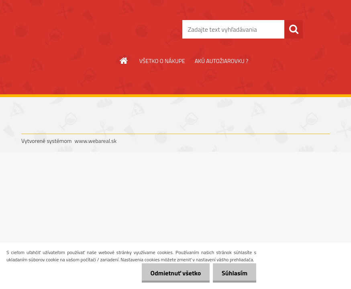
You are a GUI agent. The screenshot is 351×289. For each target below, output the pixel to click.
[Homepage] (124, 60)
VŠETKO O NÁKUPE (162, 61)
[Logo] (76, 30)
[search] (293, 29)
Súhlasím (233, 273)
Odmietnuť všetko (172, 273)
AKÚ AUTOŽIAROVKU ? (221, 61)
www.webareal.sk (96, 140)
